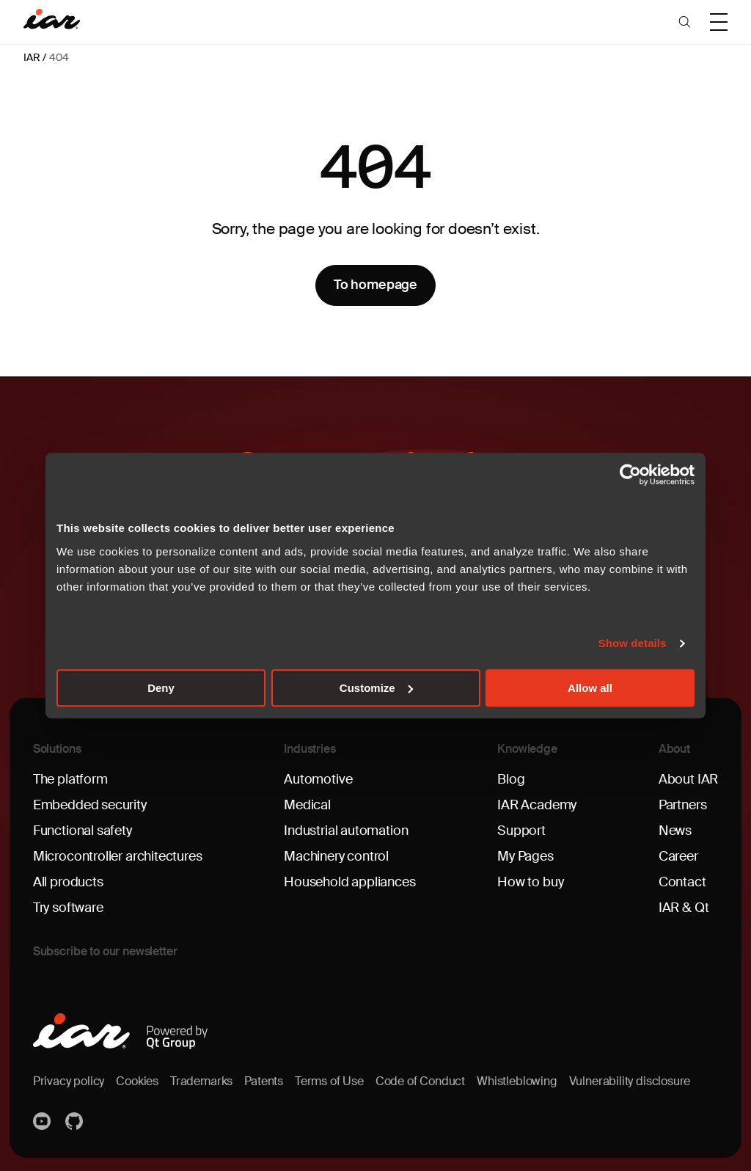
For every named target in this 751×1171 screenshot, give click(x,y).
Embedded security (90, 805)
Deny (161, 688)
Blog (510, 779)
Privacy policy (68, 1081)
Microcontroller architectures (117, 856)
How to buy (530, 882)
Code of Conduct (420, 1081)
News (675, 830)
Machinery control (336, 856)
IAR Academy (536, 805)
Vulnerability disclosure (630, 1081)
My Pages (525, 856)
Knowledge (527, 748)
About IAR (688, 779)
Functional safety (82, 830)
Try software (68, 907)
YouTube (43, 1121)
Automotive (318, 779)
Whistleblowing (517, 1081)
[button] (684, 22)
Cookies (137, 1081)
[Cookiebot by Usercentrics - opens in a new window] (630, 475)
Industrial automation (346, 830)
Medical (307, 805)
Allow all (590, 688)
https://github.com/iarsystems (75, 1121)
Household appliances (349, 882)
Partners (683, 805)
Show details (632, 643)
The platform (70, 779)
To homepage (375, 284)
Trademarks (201, 1081)
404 (58, 57)
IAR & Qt (684, 907)
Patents (263, 1081)
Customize (376, 688)
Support (521, 830)
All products (68, 882)
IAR (31, 57)
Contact (682, 882)
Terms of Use (329, 1081)
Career (678, 856)
